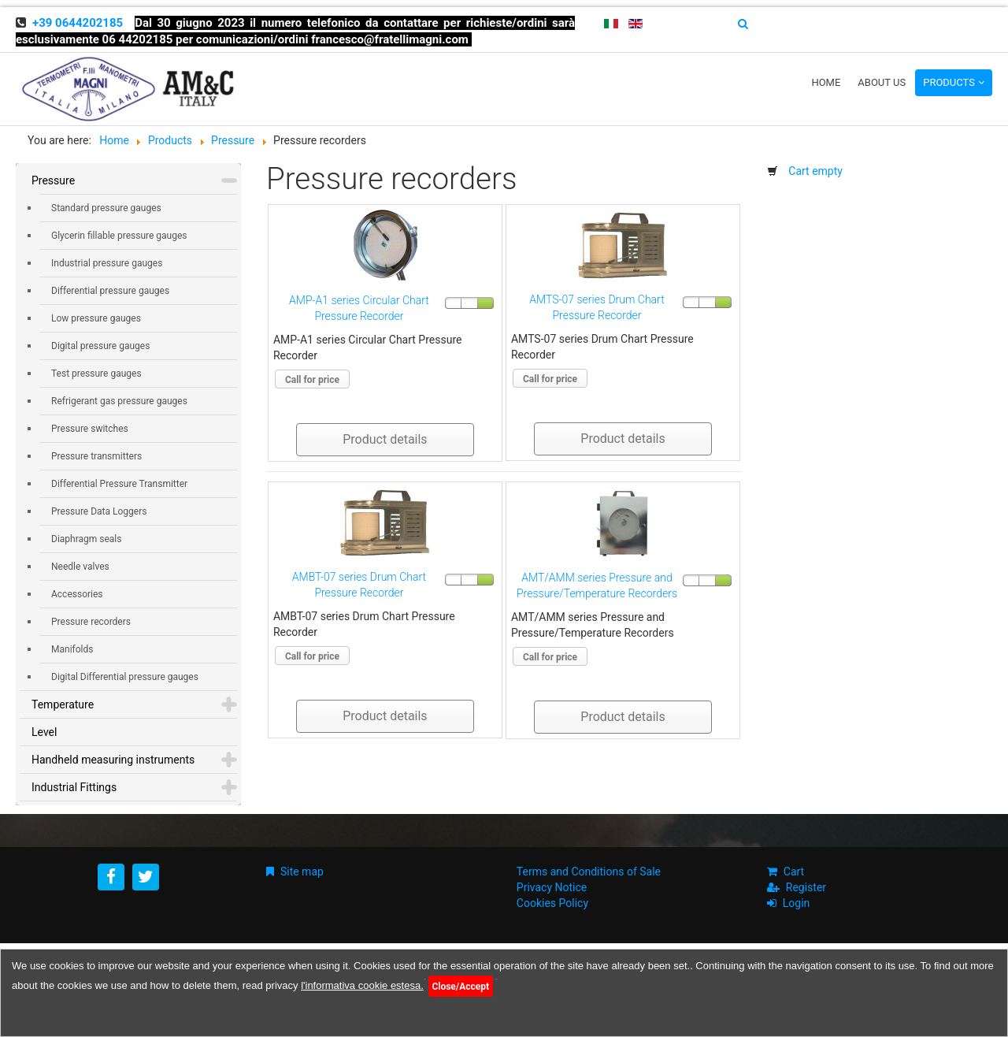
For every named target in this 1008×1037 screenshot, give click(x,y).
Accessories (77, 594)
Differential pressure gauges (110, 290)
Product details (385, 439)
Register (806, 887)
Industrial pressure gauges (106, 263)
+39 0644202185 (77, 23)
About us (882, 82)
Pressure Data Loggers (98, 511)
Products (949, 82)
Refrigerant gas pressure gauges (119, 401)
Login (796, 903)
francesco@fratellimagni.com (390, 39)
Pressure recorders (91, 621)
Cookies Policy (552, 903)
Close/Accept (460, 986)
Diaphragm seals (86, 539)
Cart (794, 871)
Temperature (63, 704)
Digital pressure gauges (100, 345)
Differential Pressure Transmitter (119, 483)
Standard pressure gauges (106, 208)
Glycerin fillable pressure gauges (119, 235)
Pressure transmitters (96, 456)
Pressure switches (89, 428)
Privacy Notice (552, 887)
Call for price (312, 379)
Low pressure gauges (96, 318)
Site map (302, 871)
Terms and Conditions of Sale (589, 871)
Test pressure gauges (96, 373)
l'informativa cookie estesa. (362, 985)
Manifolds (72, 649)
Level (44, 732)
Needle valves (80, 566)
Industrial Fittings (74, 787)
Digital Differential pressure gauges (124, 676)
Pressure (53, 180)
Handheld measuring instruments (113, 759)
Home (825, 82)
